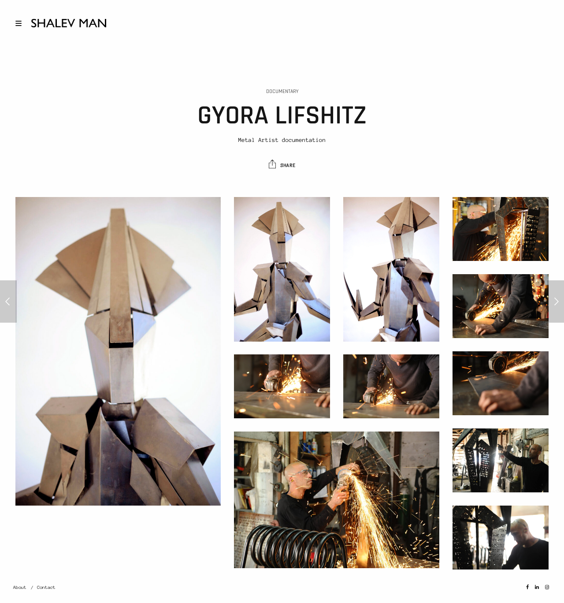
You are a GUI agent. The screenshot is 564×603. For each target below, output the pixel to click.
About (19, 587)
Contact (46, 587)
